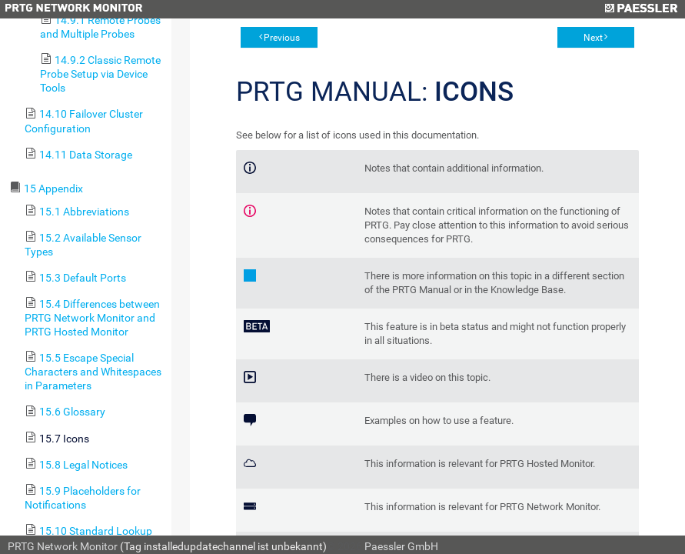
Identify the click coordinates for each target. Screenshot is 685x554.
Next (593, 37)
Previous (282, 37)
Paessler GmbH (401, 546)
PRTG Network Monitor (63, 546)
